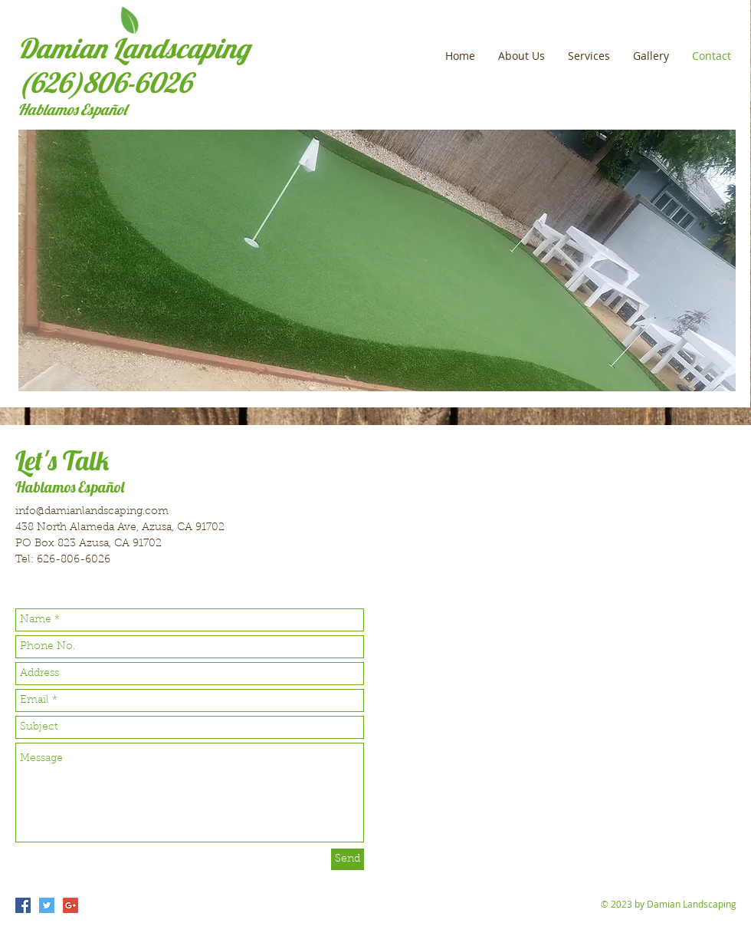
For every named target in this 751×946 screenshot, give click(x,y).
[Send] (347, 859)
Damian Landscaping (133, 48)
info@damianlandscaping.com (92, 511)
